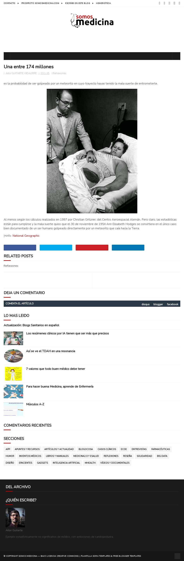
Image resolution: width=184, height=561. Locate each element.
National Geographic (25, 236)
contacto (9, 3)
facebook (172, 304)
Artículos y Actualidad (59, 449)
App (8, 449)
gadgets (42, 463)
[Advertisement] (92, 39)
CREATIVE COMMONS (68, 556)
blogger (158, 304)
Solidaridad (144, 456)
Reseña (127, 456)
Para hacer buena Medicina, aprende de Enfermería (59, 387)
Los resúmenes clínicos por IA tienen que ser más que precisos (67, 333)
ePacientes (25, 463)
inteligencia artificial (66, 463)
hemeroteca (103, 3)
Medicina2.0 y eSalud (86, 456)
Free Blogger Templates (127, 556)
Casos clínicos (107, 449)
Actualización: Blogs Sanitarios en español (31, 325)
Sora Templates (101, 556)
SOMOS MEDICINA (27, 556)
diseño (10, 463)
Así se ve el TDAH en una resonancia (50, 351)
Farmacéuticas (160, 449)
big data (162, 456)
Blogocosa (86, 449)
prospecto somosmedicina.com (40, 3)
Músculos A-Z (35, 404)
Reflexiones (59, 73)
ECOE (124, 449)
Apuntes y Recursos (27, 449)
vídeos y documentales (114, 463)
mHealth (90, 463)
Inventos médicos (30, 456)
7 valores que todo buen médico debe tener (55, 369)
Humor (10, 456)
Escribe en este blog (77, 3)
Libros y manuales (57, 456)
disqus (146, 304)
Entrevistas (139, 449)
